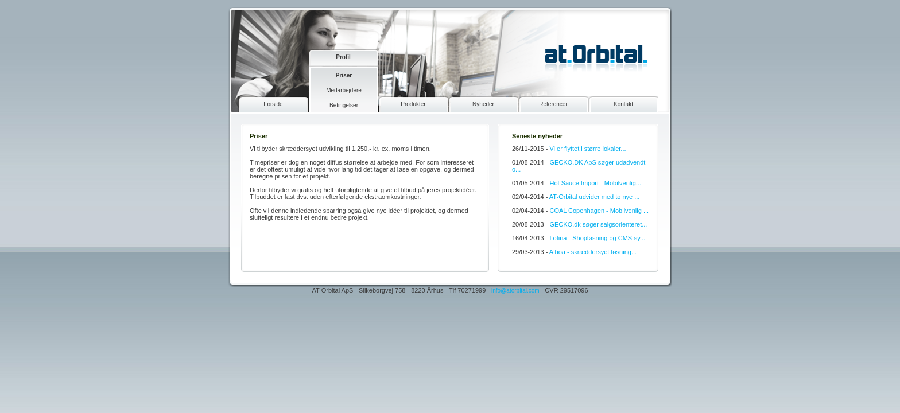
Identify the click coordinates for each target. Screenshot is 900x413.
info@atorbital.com (515, 290)
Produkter (413, 104)
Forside (272, 104)
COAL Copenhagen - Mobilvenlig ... (599, 210)
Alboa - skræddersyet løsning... (593, 251)
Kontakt (623, 104)
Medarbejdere (344, 90)
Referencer (553, 104)
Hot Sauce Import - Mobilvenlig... (595, 183)
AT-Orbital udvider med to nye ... (594, 196)
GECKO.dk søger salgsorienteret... (598, 224)
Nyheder (483, 104)
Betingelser (343, 105)
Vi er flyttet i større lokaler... (587, 148)
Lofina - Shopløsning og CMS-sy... (597, 238)
